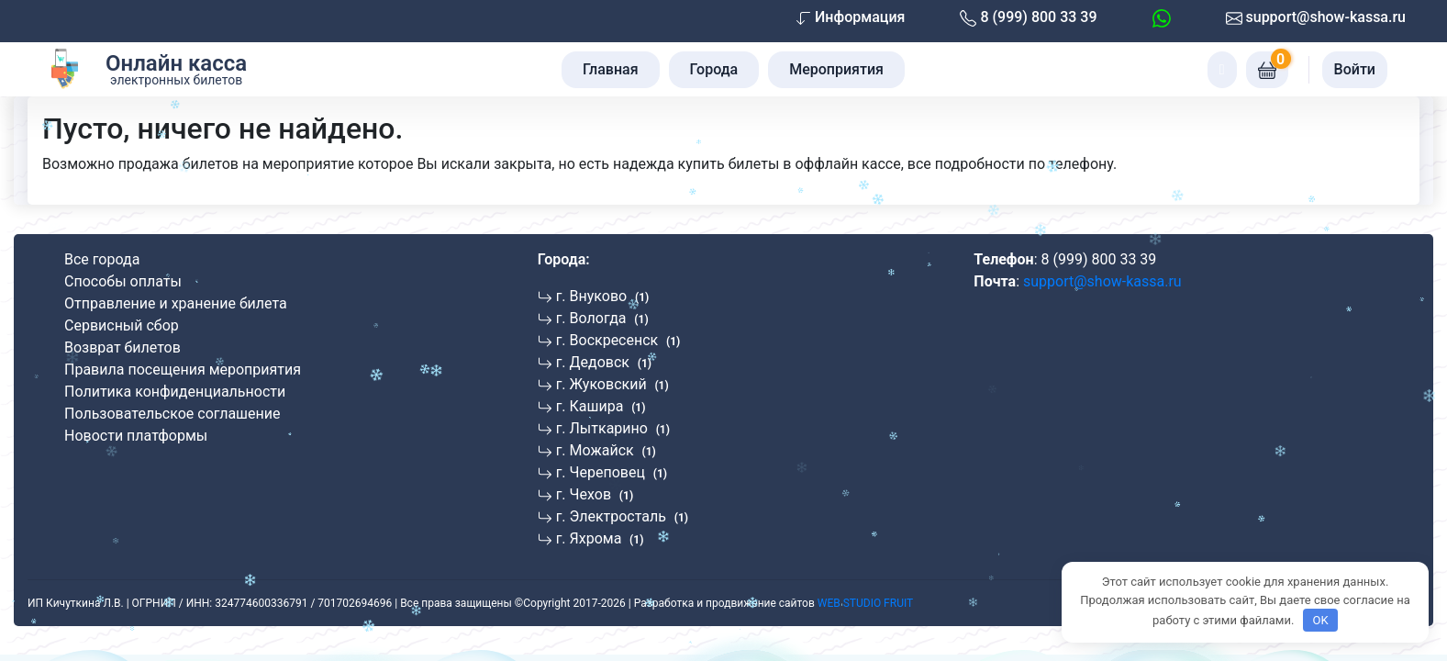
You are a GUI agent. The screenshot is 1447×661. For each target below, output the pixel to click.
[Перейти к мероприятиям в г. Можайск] (608, 450)
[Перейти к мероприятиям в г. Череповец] (614, 472)
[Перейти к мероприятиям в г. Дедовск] (606, 362)
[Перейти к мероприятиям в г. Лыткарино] (615, 428)
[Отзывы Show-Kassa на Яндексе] (1042, 330)
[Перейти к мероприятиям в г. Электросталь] (624, 516)
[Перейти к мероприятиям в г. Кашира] (603, 406)
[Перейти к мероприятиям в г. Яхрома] (602, 538)
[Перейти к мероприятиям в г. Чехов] (597, 494)
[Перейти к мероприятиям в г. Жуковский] (614, 384)
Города (714, 69)
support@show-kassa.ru (1316, 17)
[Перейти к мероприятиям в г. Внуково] (604, 296)
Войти (1354, 69)
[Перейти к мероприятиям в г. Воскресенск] (620, 340)
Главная (611, 69)
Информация (850, 17)
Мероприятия (836, 69)
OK (1320, 620)
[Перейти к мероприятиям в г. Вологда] (604, 318)
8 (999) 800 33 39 (1028, 17)
